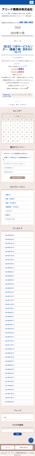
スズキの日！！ (9, 168)
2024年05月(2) (9, 280)
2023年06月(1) (9, 320)
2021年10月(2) (9, 381)
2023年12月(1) (9, 300)
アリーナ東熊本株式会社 (17, 9)
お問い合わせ (24, 447)
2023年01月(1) (9, 337)
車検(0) (8, 195)
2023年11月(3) (9, 304)
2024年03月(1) (9, 288)
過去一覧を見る (17, 177)
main (17, 104)
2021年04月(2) (9, 389)
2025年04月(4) (9, 243)
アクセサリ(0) (10, 219)
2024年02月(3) (9, 292)
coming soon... (9, 172)
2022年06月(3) (9, 361)
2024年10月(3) (9, 263)
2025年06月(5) (9, 235)
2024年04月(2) (9, 284)
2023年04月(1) (9, 324)
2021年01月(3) (9, 393)
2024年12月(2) (9, 259)
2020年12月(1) (9, 397)
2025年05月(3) (9, 239)
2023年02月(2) (9, 332)
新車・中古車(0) (11, 203)
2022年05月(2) (9, 365)
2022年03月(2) (9, 373)
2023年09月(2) (9, 312)
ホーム (8, 447)
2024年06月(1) (9, 276)
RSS (5, 417)
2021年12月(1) (9, 377)
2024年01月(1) (9, 296)
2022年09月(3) (9, 349)
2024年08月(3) (9, 272)
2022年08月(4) (9, 353)
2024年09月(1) (9, 268)
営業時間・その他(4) (12, 207)
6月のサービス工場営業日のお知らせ (15, 153)
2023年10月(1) (9, 308)
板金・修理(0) (10, 199)
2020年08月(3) (9, 402)
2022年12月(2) (9, 341)
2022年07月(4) (9, 357)
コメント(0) (7, 96)
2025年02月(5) (9, 251)
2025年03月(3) (9, 247)
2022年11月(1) (9, 345)
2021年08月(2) (9, 385)
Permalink (6, 94)
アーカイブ (17, 228)
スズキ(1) (9, 211)
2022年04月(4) (9, 369)
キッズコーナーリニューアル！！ (14, 163)
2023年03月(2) (9, 328)
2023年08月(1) (9, 316)
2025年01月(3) (9, 255)
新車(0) (8, 215)
